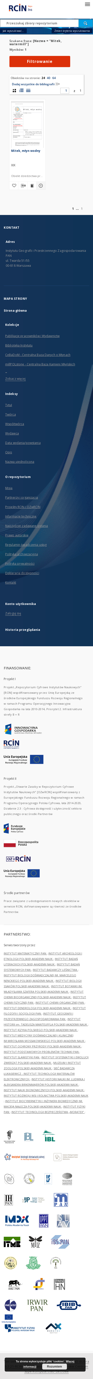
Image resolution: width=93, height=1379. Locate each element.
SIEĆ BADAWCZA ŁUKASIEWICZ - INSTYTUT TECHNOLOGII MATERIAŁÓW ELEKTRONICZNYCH (39, 1073)
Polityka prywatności (19, 563)
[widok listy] (28, 90)
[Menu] (87, 4)
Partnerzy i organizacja (21, 497)
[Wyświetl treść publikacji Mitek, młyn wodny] (32, 185)
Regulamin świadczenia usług (26, 545)
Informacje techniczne (21, 516)
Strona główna (15, 310)
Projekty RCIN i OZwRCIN (22, 507)
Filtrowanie (40, 61)
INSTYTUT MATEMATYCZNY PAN (25, 953)
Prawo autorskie (17, 535)
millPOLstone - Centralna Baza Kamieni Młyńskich (40, 364)
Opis (8, 452)
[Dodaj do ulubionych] (13, 185)
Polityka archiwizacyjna (21, 554)
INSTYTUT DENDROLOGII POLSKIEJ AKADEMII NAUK (37, 1008)
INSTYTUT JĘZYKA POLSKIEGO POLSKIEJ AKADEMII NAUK (41, 1030)
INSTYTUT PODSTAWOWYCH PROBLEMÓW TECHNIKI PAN (41, 1052)
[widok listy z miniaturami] (21, 90)
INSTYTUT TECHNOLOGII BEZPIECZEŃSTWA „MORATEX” (48, 1112)
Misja (9, 488)
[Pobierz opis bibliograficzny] (22, 185)
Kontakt (10, 582)
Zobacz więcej (15, 379)
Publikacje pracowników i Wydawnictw (32, 336)
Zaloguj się (13, 613)
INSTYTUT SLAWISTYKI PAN (22, 1057)
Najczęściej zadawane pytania (26, 526)
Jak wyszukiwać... (13, 31)
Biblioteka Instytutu (18, 345)
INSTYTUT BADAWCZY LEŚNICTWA (55, 970)
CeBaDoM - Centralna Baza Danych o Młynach (37, 355)
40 (48, 78)
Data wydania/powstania (23, 443)
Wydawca (12, 433)
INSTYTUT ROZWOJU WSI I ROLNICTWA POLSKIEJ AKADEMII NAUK (46, 1095)
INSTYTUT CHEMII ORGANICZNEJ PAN (60, 1002)
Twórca (10, 414)
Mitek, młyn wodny (25, 151)
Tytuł (8, 405)
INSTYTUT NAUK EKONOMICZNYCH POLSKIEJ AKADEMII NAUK (44, 1090)
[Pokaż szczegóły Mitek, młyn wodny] (40, 185)
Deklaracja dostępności (22, 573)
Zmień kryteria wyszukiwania (72, 31)
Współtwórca (14, 424)
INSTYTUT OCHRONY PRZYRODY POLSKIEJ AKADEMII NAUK (42, 1046)
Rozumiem (54, 1366)
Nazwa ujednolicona (19, 462)
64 (54, 78)
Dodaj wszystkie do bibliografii (36, 84)
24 (43, 78)
